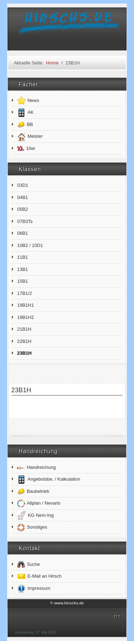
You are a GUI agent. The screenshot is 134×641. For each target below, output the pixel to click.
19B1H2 (25, 317)
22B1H (24, 341)
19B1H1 (25, 305)
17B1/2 (24, 293)
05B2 (22, 209)
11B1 (22, 257)
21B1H (24, 329)
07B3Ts (25, 221)
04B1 (22, 197)
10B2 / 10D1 (30, 245)
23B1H (24, 353)
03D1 (22, 185)
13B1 (22, 269)
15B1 (22, 281)
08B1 (22, 233)
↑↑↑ (116, 616)
